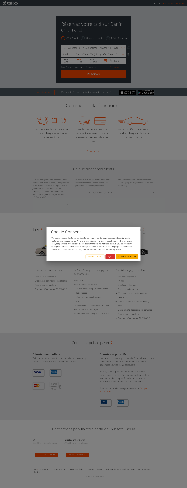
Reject (110, 256)
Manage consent (95, 256)
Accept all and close (127, 256)
